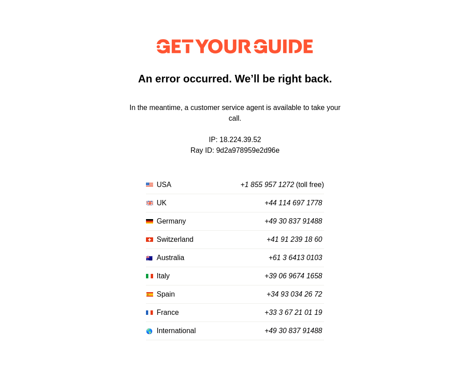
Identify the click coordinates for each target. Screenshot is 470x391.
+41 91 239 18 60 (294, 239)
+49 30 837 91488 (293, 221)
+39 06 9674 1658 (293, 276)
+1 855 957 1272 (267, 184)
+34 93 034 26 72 (294, 294)
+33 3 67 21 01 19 (293, 312)
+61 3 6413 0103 (295, 257)
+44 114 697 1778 (293, 203)
